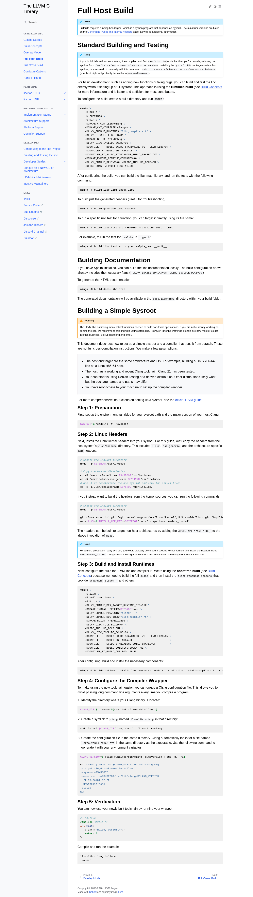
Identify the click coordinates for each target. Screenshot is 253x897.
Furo (120, 892)
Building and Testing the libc (41, 155)
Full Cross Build (33, 65)
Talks (27, 198)
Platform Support (34, 127)
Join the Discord (33, 225)
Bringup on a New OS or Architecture (39, 169)
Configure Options (35, 71)
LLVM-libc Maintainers (37, 177)
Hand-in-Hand (32, 77)
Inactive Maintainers (36, 183)
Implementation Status (37, 114)
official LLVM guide (188, 400)
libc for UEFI (31, 99)
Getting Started (33, 39)
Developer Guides (35, 161)
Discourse (30, 218)
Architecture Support (36, 121)
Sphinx (92, 892)
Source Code (32, 205)
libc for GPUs (32, 93)
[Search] (44, 22)
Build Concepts (33, 46)
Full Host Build (33, 58)
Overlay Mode (32, 52)
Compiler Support (34, 133)
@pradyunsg (109, 892)
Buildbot (29, 238)
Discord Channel (34, 231)
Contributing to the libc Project (42, 148)
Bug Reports (31, 211)
